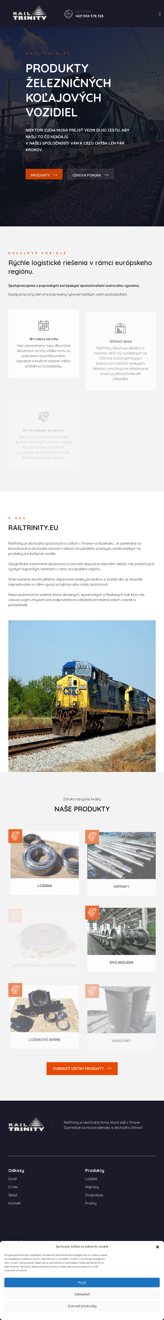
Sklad (12, 1195)
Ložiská (45, 888)
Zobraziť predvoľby (82, 1306)
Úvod (12, 1179)
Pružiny (91, 1203)
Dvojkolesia (121, 964)
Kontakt (14, 1203)
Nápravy (121, 889)
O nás (13, 1187)
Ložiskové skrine (44, 1042)
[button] (157, 1246)
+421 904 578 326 (89, 16)
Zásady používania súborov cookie (82, 1314)
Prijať (82, 1282)
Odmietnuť (82, 1294)
